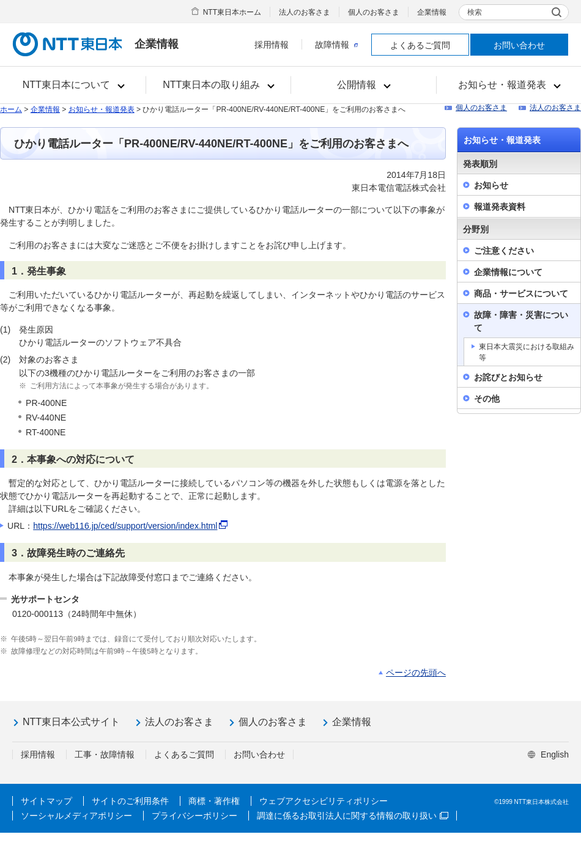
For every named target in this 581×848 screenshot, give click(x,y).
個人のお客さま (373, 12)
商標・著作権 (214, 801)
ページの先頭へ (416, 672)
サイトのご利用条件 (130, 801)
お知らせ (491, 185)
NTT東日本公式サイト (71, 722)
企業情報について (508, 272)
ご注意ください (504, 251)
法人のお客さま (304, 12)
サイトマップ (46, 801)
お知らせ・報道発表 (101, 109)
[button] (73, 85)
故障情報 (336, 45)
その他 (487, 399)
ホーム (11, 109)
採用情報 (271, 45)
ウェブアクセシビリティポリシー (323, 801)
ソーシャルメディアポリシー (76, 815)
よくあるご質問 (420, 45)
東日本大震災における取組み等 (526, 352)
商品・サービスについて (521, 293)
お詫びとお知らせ (508, 377)
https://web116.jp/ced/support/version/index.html (125, 526)
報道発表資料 (499, 207)
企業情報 (431, 12)
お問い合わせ (519, 45)
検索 (474, 12)
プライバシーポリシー (194, 815)
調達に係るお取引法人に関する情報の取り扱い (352, 815)
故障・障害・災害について (521, 321)
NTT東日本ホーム (232, 12)
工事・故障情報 (105, 754)
